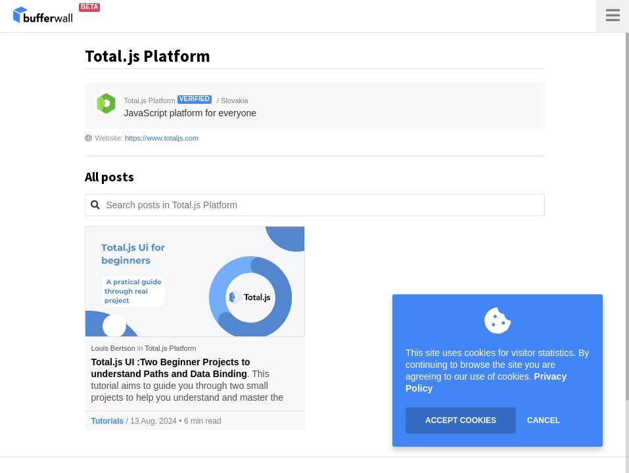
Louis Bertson (113, 348)
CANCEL (543, 420)
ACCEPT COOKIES (460, 420)
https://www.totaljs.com (161, 138)
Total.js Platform (170, 348)
